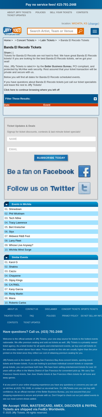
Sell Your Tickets (61, 12)
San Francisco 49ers (63, 374)
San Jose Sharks (35, 374)
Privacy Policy (70, 316)
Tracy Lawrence (18, 222)
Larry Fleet (15, 240)
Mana (12, 298)
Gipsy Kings (16, 280)
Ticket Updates (16, 15)
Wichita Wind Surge (20, 249)
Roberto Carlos (17, 302)
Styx (11, 231)
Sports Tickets (89, 309)
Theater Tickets (13, 316)
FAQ (32, 316)
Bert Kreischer (17, 227)
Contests (82, 12)
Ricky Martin (16, 293)
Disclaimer (51, 309)
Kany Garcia (16, 289)
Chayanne (15, 275)
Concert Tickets (71, 309)
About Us (13, 309)
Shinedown (15, 209)
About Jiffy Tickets (19, 12)
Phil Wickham (17, 213)
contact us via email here (46, 388)
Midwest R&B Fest (19, 236)
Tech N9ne (15, 218)
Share (7, 52)
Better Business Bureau (58, 66)
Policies (41, 12)
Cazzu (12, 271)
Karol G (13, 262)
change (93, 23)
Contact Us (32, 309)
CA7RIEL (14, 284)
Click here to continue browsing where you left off (31, 89)
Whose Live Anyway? (21, 245)
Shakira (13, 266)
